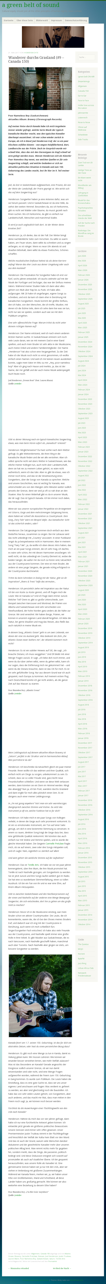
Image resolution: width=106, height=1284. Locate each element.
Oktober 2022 (84, 466)
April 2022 (82, 494)
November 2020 (85, 576)
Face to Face (83, 100)
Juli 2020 (81, 595)
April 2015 (82, 895)
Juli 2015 (81, 881)
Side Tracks (83, 139)
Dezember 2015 (85, 857)
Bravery (18, 1256)
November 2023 (85, 404)
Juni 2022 (82, 485)
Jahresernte (83, 113)
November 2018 (85, 690)
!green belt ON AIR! (86, 76)
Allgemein (35, 1253)
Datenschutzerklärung (76, 20)
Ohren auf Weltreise (82, 128)
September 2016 (85, 814)
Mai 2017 (82, 776)
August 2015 (83, 876)
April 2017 (82, 781)
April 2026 (82, 265)
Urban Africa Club (86, 968)
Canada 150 (45, 1253)
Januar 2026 (83, 279)
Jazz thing (82, 963)
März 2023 (82, 442)
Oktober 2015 (84, 867)
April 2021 (82, 552)
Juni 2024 (82, 370)
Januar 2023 (83, 451)
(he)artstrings (84, 81)
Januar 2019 (83, 681)
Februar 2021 (84, 561)
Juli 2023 (81, 423)
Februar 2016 (84, 848)
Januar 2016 (83, 852)
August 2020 (83, 590)
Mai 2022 (82, 490)
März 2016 (82, 843)
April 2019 (82, 666)
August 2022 (83, 475)
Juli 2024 (81, 365)
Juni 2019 (82, 657)
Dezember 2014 (85, 915)
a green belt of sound (31, 5)
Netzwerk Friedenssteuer (84, 974)
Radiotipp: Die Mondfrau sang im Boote (86, 233)
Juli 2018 (81, 709)
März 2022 (82, 499)
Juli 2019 (81, 652)
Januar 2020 (83, 623)
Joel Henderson (51, 1256)
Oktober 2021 (84, 523)
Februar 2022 (84, 504)
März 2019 (82, 671)
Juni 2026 (82, 256)
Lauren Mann (13, 1259)
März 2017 (82, 786)
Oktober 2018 (84, 695)
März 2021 (82, 556)
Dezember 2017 (85, 743)
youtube (17, 384)
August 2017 (83, 762)
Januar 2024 (83, 394)
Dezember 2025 (85, 284)
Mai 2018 (82, 719)
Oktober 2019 (84, 638)
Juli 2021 (81, 537)
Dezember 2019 (85, 628)
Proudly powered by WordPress (35, 1280)
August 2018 (83, 704)
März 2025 (82, 327)
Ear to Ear (82, 95)
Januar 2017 (83, 795)
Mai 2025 (82, 318)
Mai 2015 (82, 891)
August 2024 (83, 361)
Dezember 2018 (85, 685)
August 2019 (83, 647)
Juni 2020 (82, 599)
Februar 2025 (84, 332)
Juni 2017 (82, 771)
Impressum (56, 20)
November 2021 (85, 518)
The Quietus (83, 944)
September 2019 (85, 642)
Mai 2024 (82, 375)
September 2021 (85, 528)
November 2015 (85, 862)
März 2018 (82, 728)
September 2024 (85, 356)
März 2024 (82, 385)
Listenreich (82, 117)
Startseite (8, 20)
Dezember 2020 (85, 571)
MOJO (80, 949)
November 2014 (85, 919)
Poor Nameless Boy (28, 1259)
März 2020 (82, 614)
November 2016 (85, 805)
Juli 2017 (81, 767)
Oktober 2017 (84, 752)
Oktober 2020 (84, 580)
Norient (81, 954)
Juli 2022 (81, 480)
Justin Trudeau (65, 1256)
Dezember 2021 (85, 513)
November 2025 (85, 289)
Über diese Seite (25, 20)
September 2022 (85, 470)
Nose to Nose (84, 122)
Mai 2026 (82, 260)
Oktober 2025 (84, 294)
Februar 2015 (84, 905)
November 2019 (85, 633)
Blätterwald (42, 20)
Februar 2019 (84, 676)
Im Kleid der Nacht (62, 1268)
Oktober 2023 (84, 408)
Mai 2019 (82, 661)
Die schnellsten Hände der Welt (85, 216)
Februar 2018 (84, 733)
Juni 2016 (82, 829)
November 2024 (85, 346)
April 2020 (82, 609)
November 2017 (85, 747)
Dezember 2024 (85, 342)
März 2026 (82, 270)
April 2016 (82, 838)
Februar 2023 (84, 447)
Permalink (52, 1261)
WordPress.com (76, 1280)
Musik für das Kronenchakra (84, 201)
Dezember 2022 (85, 456)
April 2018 (82, 724)
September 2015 (85, 872)
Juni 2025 (82, 313)
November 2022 (85, 461)
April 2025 (82, 322)
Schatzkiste (83, 134)
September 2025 (85, 299)
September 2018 (85, 700)
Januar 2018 (83, 738)
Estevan (41, 1256)
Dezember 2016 (85, 800)
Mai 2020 (82, 604)
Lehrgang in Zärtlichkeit (83, 194)
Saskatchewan (42, 1259)
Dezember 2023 (85, 399)
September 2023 (85, 413)
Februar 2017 (84, 790)
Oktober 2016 (84, 810)
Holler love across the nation (86, 106)
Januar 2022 (83, 509)
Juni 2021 (82, 542)
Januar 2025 (83, 337)
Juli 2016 (81, 824)
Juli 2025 (81, 308)
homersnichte (31, 52)
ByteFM (81, 958)
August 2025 (83, 303)
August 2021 (83, 533)
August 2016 (83, 819)
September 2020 (85, 585)
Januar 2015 (83, 910)
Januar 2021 (83, 566)
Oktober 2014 (84, 924)
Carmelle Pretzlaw (55, 843)
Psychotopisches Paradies (85, 209)
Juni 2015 (82, 886)
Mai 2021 (82, 547)
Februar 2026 (84, 275)
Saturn (52, 1259)
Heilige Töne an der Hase (85, 171)
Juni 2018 (82, 714)
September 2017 (85, 757)
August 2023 (83, 418)
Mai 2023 (82, 432)
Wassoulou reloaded (18, 1268)
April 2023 (82, 437)
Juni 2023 (82, 428)
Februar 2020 (84, 619)
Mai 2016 (82, 833)
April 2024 (82, 380)
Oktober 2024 (84, 351)
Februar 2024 (84, 389)
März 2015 (82, 900)
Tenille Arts (33, 864)
